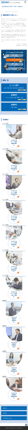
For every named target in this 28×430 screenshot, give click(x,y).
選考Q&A (5, 413)
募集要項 (5, 408)
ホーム (2, 11)
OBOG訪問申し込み (7, 418)
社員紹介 (22, 90)
